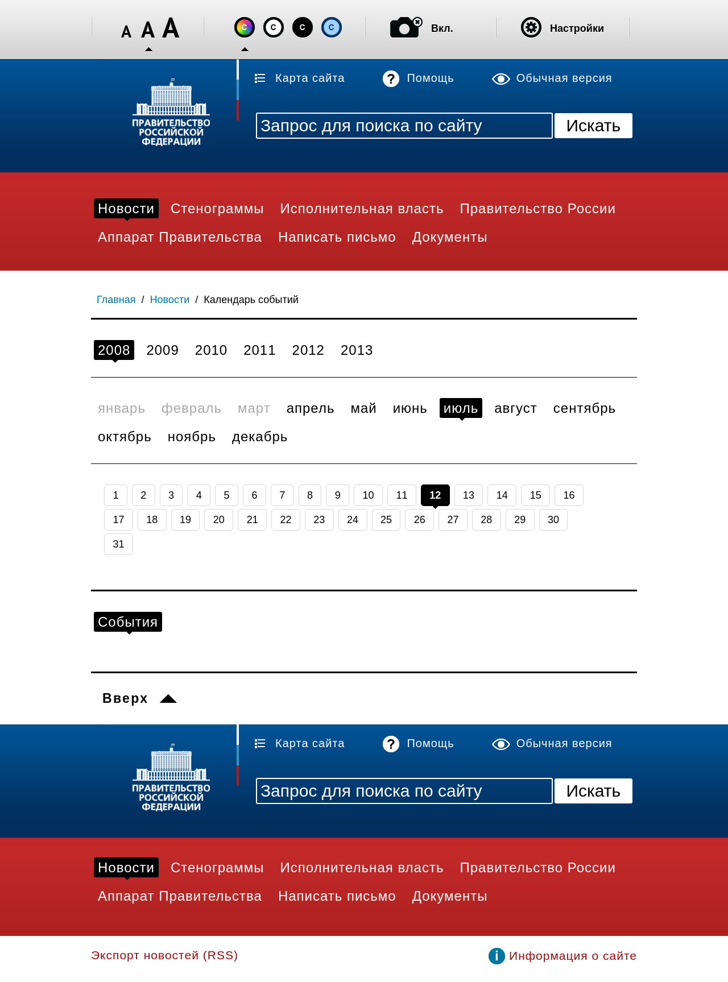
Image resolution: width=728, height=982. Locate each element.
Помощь (430, 78)
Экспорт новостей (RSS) (164, 955)
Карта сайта (310, 78)
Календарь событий (251, 299)
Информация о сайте (573, 955)
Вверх (125, 698)
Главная (116, 299)
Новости (170, 299)
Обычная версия (564, 78)
